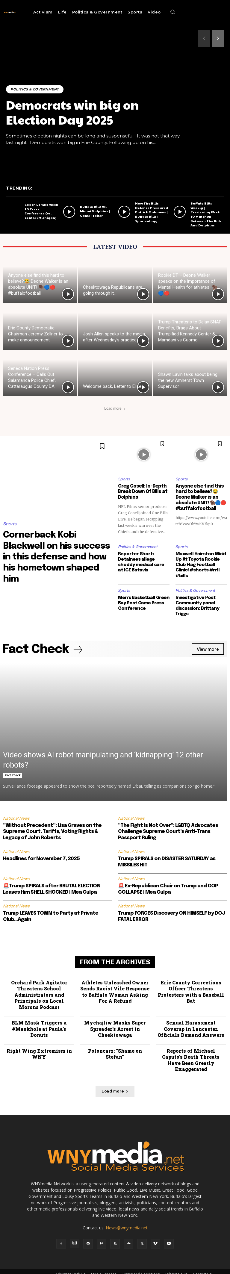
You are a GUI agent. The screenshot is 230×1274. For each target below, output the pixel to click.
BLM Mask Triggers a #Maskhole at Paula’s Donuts (39, 1020)
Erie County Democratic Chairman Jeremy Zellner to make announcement (35, 334)
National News (16, 811)
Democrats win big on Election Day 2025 (74, 112)
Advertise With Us (70, 1258)
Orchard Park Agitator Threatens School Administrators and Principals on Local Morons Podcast (39, 987)
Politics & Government (35, 89)
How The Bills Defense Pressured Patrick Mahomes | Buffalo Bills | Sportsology (151, 217)
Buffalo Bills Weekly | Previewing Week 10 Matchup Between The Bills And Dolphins (207, 217)
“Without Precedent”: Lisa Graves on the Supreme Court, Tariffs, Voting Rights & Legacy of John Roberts (52, 825)
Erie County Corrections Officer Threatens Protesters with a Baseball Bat (190, 981)
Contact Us (202, 1258)
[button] (172, 12)
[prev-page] (204, 38)
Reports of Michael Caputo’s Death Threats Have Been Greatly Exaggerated (191, 1047)
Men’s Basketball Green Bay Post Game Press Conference (143, 596)
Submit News (176, 1258)
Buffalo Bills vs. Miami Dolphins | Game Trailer (94, 216)
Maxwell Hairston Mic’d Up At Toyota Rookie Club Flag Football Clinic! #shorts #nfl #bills (201, 561)
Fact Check (12, 768)
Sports (9, 524)
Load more (114, 408)
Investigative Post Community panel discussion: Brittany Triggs (196, 599)
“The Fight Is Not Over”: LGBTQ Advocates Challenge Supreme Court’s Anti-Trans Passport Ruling (168, 825)
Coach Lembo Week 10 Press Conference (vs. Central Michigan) (41, 216)
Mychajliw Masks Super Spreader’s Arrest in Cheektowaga (114, 1020)
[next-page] (218, 38)
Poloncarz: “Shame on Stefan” (115, 1045)
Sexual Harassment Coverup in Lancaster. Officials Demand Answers (191, 1020)
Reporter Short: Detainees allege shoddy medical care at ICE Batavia (143, 561)
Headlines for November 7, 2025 (41, 852)
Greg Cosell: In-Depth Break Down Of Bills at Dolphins (141, 492)
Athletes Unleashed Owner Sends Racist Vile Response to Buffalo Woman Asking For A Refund (115, 984)
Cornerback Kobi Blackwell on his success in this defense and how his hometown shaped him (56, 556)
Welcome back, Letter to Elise (112, 386)
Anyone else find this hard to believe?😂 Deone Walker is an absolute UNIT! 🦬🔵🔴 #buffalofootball (199, 497)
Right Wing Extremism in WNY (39, 1045)
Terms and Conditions (141, 1258)
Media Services (103, 1258)
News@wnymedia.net (127, 1211)
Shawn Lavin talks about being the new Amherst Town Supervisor (187, 380)
